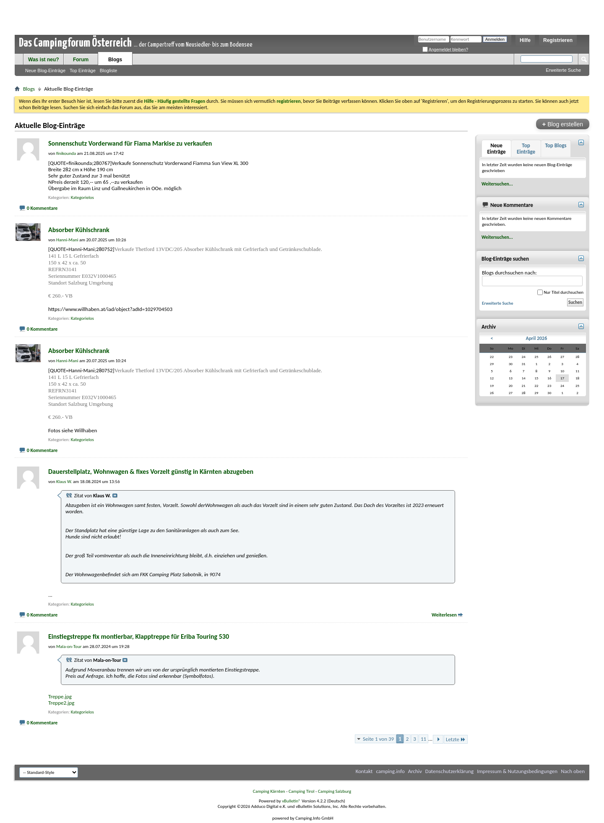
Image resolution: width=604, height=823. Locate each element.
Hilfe (525, 40)
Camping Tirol (302, 791)
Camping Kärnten (269, 791)
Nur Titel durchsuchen (560, 292)
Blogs (115, 60)
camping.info (390, 771)
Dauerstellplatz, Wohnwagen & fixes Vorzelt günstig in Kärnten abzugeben (150, 472)
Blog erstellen (562, 124)
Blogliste (108, 70)
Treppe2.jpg (61, 703)
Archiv (415, 771)
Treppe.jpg (60, 696)
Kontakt (364, 771)
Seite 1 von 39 (378, 739)
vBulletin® (291, 801)
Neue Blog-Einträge (45, 70)
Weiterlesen (444, 615)
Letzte (456, 739)
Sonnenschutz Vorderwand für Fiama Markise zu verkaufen (130, 143)
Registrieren (558, 40)
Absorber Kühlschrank (78, 230)
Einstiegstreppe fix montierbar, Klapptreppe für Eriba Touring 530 (138, 636)
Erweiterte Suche (563, 70)
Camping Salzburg (334, 791)
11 (423, 739)
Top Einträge (83, 70)
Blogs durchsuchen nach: (532, 278)
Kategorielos (82, 197)
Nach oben (573, 771)
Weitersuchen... (497, 184)
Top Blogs (555, 145)
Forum (81, 60)
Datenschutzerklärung (449, 771)
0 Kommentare (42, 208)
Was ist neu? (43, 60)
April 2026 (536, 338)
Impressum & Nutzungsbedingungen (517, 771)
